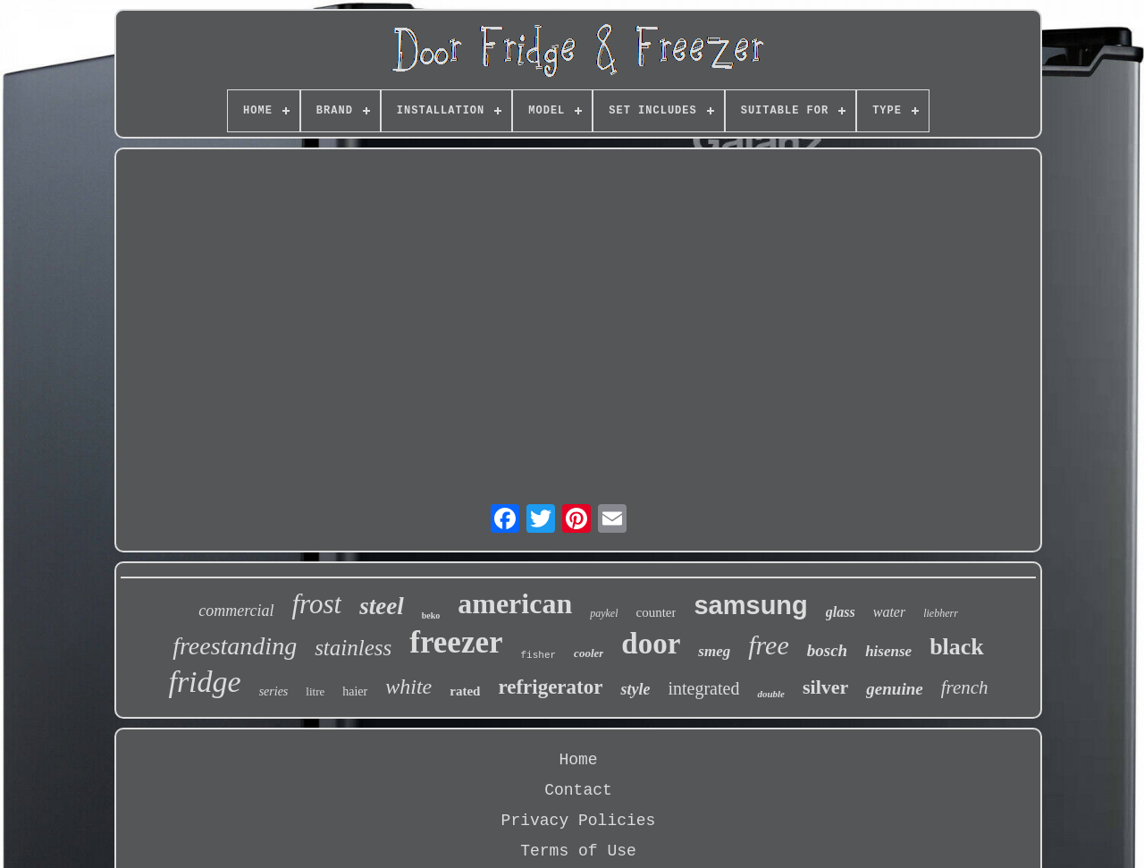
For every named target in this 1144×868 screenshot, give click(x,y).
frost (316, 603)
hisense (888, 651)
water (889, 611)
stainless (353, 648)
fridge (204, 681)
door (650, 644)
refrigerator (550, 687)
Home (578, 760)
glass (840, 611)
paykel (604, 613)
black (957, 647)
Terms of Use (578, 851)
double (771, 693)
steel (381, 606)
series (274, 691)
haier (354, 691)
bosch (827, 650)
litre (315, 691)
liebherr (940, 613)
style (635, 689)
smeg (714, 651)
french (964, 687)
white (408, 686)
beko (431, 615)
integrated (703, 688)
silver (825, 687)
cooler (588, 653)
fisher (539, 655)
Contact (578, 790)
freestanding (234, 646)
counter (655, 612)
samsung (750, 605)
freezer (455, 642)
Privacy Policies (578, 821)
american (515, 603)
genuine (894, 688)
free (768, 645)
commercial (235, 610)
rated (465, 691)
